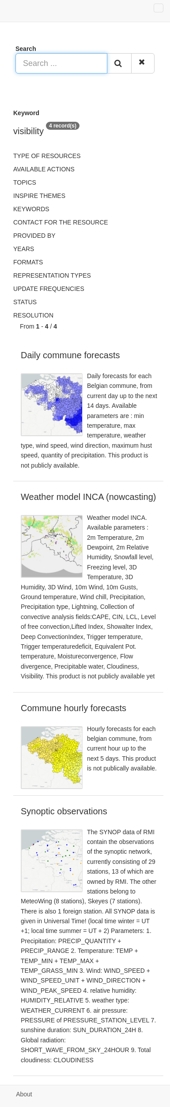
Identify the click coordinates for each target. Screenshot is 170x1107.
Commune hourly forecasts (73, 708)
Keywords (31, 209)
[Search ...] (61, 63)
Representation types (52, 275)
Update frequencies (48, 288)
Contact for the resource (60, 222)
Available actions (44, 169)
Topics (24, 182)
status (25, 302)
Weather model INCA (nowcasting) (88, 497)
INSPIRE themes (39, 195)
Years (23, 248)
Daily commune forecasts (70, 355)
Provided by (34, 235)
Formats (28, 262)
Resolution (33, 315)
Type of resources (46, 155)
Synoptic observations (64, 811)
